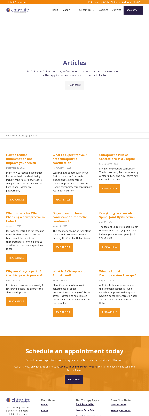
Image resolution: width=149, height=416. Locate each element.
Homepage (23, 135)
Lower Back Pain (85, 410)
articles (103, 10)
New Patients (118, 404)
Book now (74, 379)
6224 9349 (135, 2)
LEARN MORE (74, 85)
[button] (68, 10)
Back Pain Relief (85, 404)
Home (55, 10)
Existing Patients (121, 410)
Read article (16, 199)
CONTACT (116, 10)
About (44, 410)
